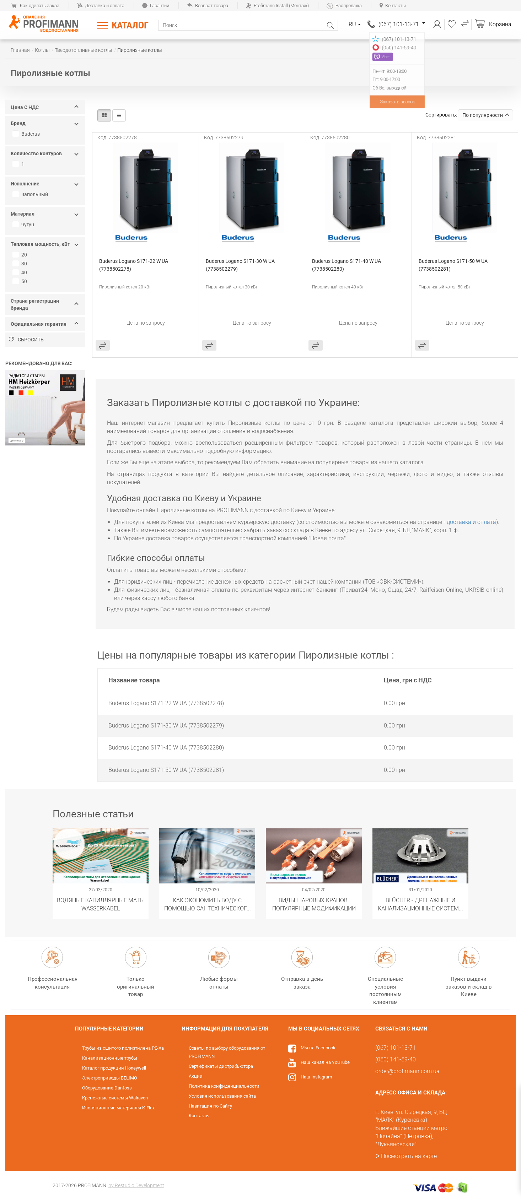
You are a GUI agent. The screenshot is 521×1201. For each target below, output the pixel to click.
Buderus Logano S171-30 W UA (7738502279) (241, 265)
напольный (31, 194)
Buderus (27, 134)
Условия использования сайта (222, 1096)
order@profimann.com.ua (407, 1071)
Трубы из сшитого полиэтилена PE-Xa (123, 1048)
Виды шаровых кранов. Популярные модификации (314, 904)
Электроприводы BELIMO (109, 1078)
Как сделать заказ (35, 5)
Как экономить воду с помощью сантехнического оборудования (207, 904)
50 (20, 281)
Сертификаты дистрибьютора (221, 1066)
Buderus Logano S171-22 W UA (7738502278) (134, 265)
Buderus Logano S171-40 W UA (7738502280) (347, 265)
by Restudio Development (136, 1185)
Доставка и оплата (100, 5)
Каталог (130, 25)
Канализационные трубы (109, 1058)
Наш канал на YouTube (325, 1062)
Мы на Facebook (318, 1047)
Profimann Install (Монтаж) (277, 5)
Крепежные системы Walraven (115, 1097)
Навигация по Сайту (210, 1106)
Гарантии (155, 5)
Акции (196, 1076)
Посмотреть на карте (409, 1156)
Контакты (393, 5)
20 (20, 255)
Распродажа (344, 5)
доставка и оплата (471, 522)
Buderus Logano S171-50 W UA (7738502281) (454, 265)
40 (20, 272)
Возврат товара (207, 5)
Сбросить (26, 339)
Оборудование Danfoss (107, 1088)
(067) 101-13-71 (401, 24)
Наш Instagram (316, 1077)
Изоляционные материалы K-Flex (118, 1107)
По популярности (485, 115)
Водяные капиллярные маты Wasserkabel (101, 904)
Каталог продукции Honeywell (114, 1068)
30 (20, 263)
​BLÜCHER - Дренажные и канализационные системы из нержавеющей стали (420, 904)
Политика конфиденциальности (224, 1086)
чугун (24, 224)
